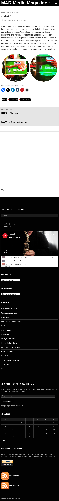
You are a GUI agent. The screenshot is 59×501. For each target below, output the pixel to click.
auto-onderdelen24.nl (9, 309)
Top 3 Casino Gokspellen (10, 360)
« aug (3, 440)
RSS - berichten (10, 476)
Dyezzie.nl (5, 317)
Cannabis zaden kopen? (9, 313)
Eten (5, 99)
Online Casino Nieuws (9, 343)
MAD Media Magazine (24, 2)
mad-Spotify (5, 334)
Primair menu (56, 3)
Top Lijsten (5, 364)
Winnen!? (4, 369)
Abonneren (7, 401)
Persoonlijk (6, 12)
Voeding (15, 12)
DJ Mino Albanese (29, 111)
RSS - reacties (10, 485)
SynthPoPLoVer (7, 356)
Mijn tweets (5, 190)
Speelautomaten (7, 352)
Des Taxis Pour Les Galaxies (29, 121)
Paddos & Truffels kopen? (10, 347)
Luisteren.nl (5, 326)
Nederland (14, 99)
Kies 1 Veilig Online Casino (11, 321)
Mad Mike (22, 20)
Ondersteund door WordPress (10, 498)
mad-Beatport (6, 330)
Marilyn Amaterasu (8, 339)
